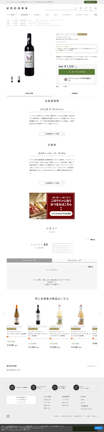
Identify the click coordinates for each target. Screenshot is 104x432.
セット (56, 15)
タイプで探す (47, 402)
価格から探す (47, 408)
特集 (95, 15)
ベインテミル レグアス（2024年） (17, 334)
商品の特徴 (29, 94)
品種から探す (47, 405)
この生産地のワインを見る (52, 183)
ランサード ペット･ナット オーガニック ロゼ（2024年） (81, 335)
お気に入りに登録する (46, 73)
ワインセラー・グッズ (82, 15)
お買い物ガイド (57, 416)
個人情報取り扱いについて (79, 416)
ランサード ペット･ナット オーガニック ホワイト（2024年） (59, 335)
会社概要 (88, 416)
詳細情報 (75, 94)
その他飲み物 (84, 406)
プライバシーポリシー (15, 430)
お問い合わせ (94, 416)
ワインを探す (11, 15)
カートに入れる (78, 72)
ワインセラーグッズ (86, 409)
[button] (51, 55)
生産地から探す (47, 400)
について (90, 2)
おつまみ (36, 15)
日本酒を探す (24, 15)
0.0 (46, 245)
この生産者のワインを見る (52, 134)
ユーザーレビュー (29, 260)
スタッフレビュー (75, 260)
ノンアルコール (66, 15)
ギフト (47, 15)
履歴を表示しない (93, 366)
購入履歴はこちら (52, 282)
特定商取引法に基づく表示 (67, 416)
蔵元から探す (65, 402)
